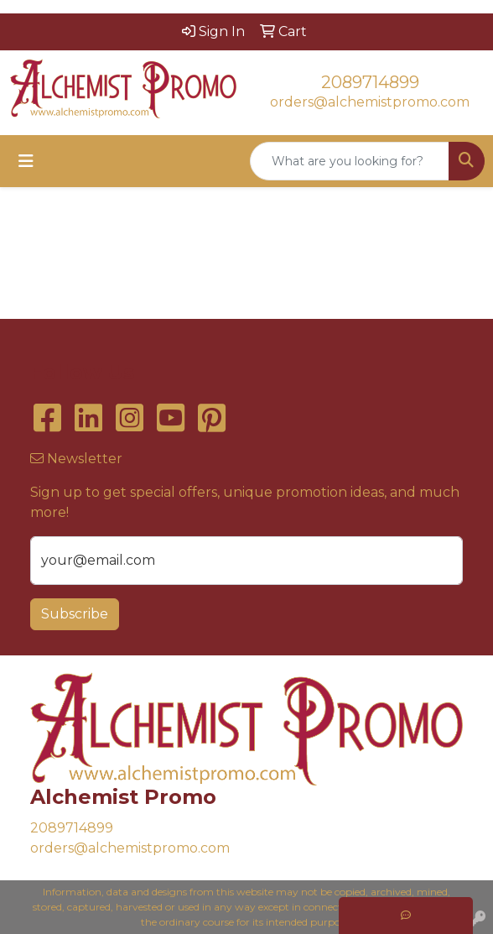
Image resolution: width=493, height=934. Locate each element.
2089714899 (370, 82)
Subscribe (74, 614)
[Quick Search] (349, 161)
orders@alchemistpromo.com (370, 102)
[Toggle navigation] (26, 161)
